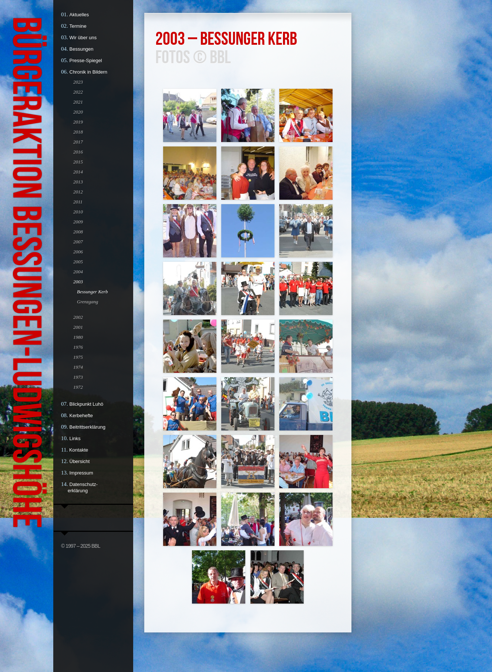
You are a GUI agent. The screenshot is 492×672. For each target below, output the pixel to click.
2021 (78, 102)
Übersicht (80, 461)
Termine (78, 26)
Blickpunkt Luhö (87, 404)
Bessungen (82, 49)
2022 (78, 92)
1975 (78, 357)
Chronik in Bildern (89, 72)
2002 (78, 317)
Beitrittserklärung (88, 427)
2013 (78, 182)
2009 (78, 221)
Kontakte (78, 450)
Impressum (81, 473)
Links (75, 438)
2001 (78, 327)
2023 (78, 82)
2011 (77, 202)
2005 (78, 261)
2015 (78, 162)
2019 (78, 122)
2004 (78, 271)
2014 (78, 172)
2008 (78, 231)
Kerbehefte (81, 415)
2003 (78, 281)
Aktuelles (79, 14)
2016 (78, 152)
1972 (78, 387)
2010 (78, 212)
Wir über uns (83, 37)
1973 (78, 377)
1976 (78, 347)
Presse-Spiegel (86, 60)
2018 (78, 132)
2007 (78, 241)
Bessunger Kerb (92, 291)
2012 (78, 192)
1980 (78, 337)
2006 (78, 251)
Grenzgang (87, 301)
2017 (78, 142)
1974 (78, 367)
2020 (78, 112)
